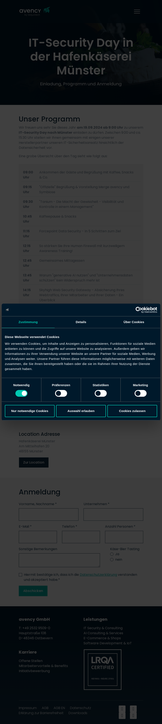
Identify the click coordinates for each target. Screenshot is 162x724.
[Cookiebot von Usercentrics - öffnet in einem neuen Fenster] (138, 310)
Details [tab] (81, 322)
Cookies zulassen (132, 411)
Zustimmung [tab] (28, 322)
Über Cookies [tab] (134, 322)
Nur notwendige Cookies (29, 411)
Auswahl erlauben (81, 411)
